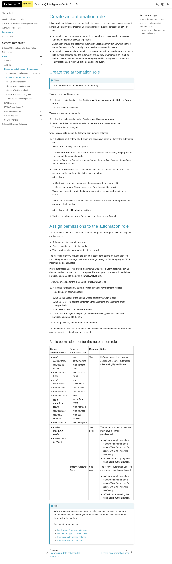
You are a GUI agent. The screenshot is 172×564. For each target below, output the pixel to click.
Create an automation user (17, 82)
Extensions (6, 52)
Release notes (8, 36)
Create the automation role (152, 19)
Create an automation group (18, 86)
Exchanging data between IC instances (23, 73)
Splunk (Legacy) (11, 116)
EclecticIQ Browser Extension (14, 124)
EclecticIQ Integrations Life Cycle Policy (19, 48)
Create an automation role (18, 77)
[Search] (157, 4)
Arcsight (7, 65)
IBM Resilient (10, 103)
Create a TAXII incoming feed (18, 94)
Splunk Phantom (11, 120)
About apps (9, 61)
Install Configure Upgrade (13, 19)
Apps (4, 56)
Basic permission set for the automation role (154, 32)
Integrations (7, 32)
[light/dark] (162, 4)
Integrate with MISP (12, 111)
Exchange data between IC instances (21, 69)
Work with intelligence (11, 28)
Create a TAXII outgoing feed (18, 90)
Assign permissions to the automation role (151, 25)
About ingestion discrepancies (19, 99)
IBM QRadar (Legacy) (13, 107)
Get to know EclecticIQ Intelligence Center (20, 24)
